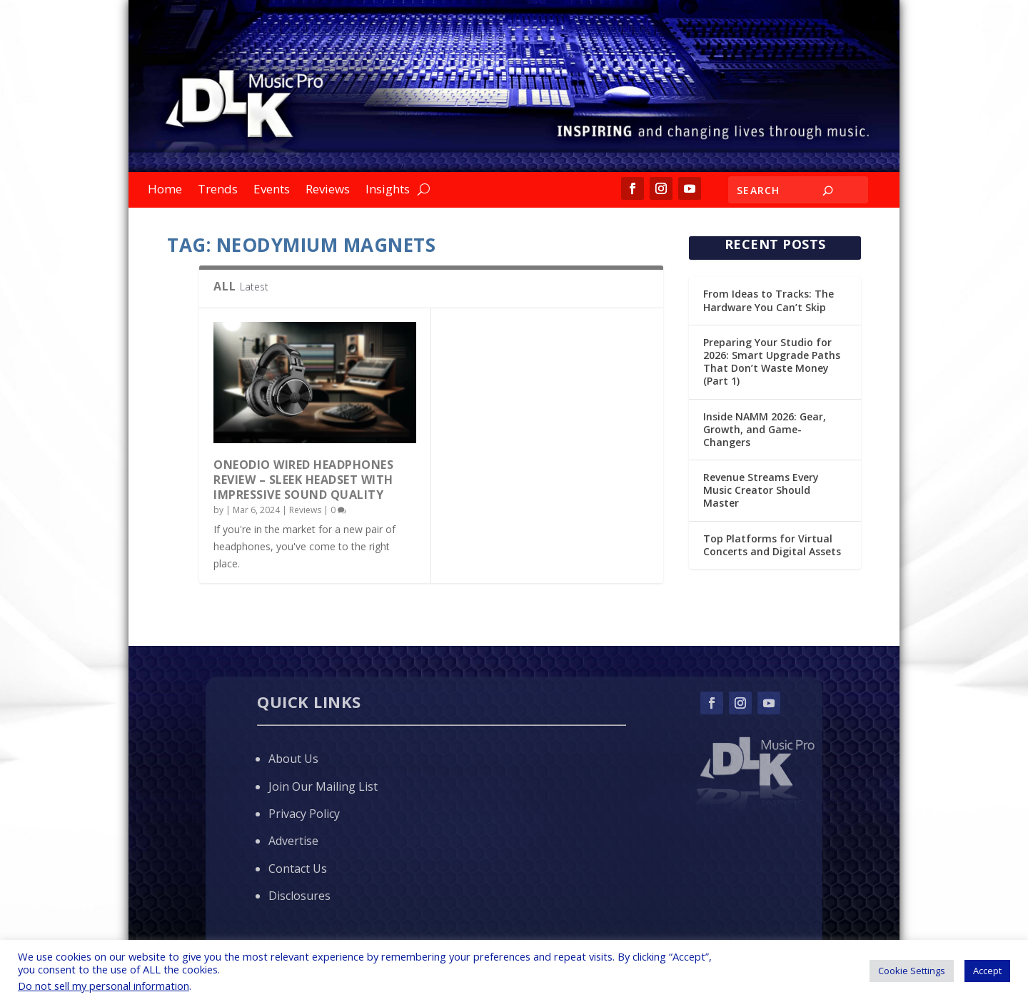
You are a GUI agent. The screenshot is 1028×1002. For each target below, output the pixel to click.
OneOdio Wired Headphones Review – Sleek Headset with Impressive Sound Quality (303, 479)
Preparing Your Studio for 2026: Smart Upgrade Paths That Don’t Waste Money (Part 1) (771, 361)
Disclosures (299, 896)
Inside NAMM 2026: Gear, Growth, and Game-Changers (764, 429)
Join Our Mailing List (323, 786)
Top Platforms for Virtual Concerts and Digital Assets (772, 545)
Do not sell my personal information (103, 985)
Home (165, 190)
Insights (388, 190)
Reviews (328, 190)
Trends (218, 190)
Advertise (293, 841)
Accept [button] (987, 970)
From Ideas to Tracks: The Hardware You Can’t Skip (768, 300)
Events (271, 190)
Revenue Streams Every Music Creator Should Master (761, 490)
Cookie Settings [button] (911, 970)
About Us (293, 758)
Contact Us (297, 868)
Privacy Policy (304, 813)
